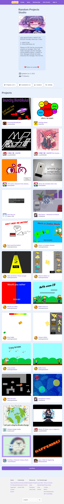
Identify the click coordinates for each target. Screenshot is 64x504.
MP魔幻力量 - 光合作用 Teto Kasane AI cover (49, 153)
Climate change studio (14, 429)
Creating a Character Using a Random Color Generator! (18, 460)
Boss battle (10, 337)
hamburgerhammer (12, 247)
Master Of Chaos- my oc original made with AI (49, 429)
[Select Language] (32, 500)
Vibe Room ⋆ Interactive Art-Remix (48, 214)
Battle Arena (42, 368)
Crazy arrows (11, 368)
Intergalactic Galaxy (44, 398)
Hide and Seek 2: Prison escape (16, 276)
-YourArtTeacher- (11, 461)
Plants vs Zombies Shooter (46, 245)
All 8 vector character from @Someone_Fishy (18, 184)
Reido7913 (41, 124)
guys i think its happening (46, 460)
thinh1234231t (10, 185)
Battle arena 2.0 (43, 306)
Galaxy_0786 (10, 216)
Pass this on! (11, 214)
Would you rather (12, 306)
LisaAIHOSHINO (11, 155)
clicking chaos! (43, 122)
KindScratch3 (10, 431)
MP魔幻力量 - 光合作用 (13, 153)
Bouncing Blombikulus (14, 122)
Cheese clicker (42, 337)
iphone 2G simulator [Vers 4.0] (47, 184)
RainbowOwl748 (42, 461)
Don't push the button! (14, 245)
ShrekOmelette (11, 124)
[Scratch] (15, 2)
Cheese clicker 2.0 (43, 276)
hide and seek (11, 398)
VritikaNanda (41, 216)
